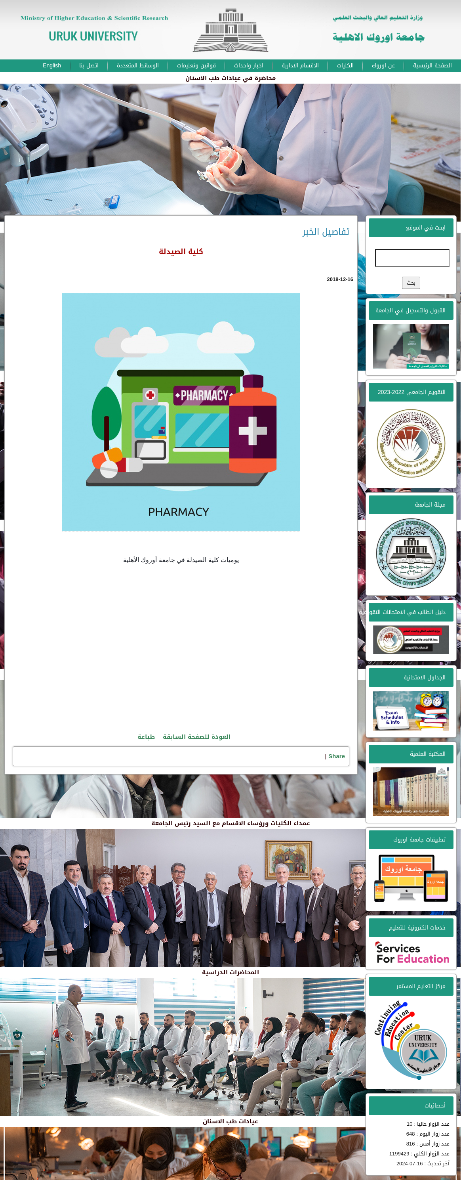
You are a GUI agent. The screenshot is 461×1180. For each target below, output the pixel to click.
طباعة (146, 736)
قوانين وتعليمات (196, 65)
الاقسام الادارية (300, 65)
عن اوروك (383, 65)
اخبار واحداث (248, 65)
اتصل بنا (89, 65)
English (52, 65)
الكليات (345, 65)
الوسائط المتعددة (138, 65)
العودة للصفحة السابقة (196, 736)
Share (336, 756)
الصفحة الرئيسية (432, 65)
